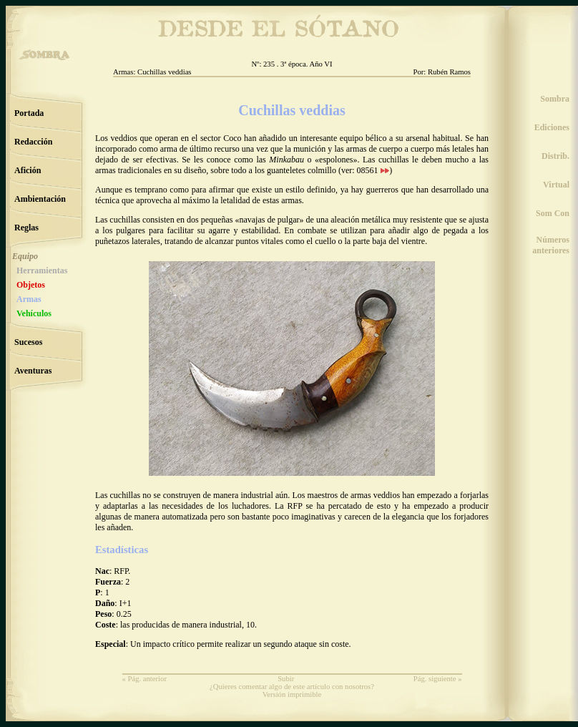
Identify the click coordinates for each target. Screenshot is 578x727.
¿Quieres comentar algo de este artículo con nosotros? (292, 687)
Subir (286, 679)
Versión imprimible (292, 694)
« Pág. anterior (144, 679)
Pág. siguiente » (437, 679)
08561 (373, 170)
